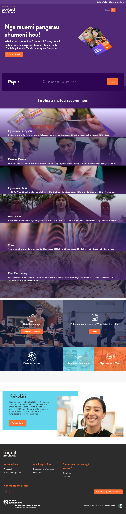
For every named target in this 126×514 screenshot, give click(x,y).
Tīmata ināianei (13, 54)
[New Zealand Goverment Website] (27, 506)
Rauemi (66, 476)
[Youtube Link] (11, 491)
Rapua (107, 9)
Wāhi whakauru (114, 492)
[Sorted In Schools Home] (9, 453)
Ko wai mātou (10, 464)
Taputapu (67, 473)
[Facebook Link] (6, 491)
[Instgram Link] (16, 491)
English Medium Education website (110, 2)
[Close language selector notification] (124, 511)
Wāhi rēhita (100, 492)
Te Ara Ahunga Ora (12, 472)
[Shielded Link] (120, 506)
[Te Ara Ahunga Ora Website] (12, 502)
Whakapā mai (17, 423)
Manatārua (38, 472)
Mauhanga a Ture (42, 464)
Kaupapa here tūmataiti (43, 469)
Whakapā (7, 469)
